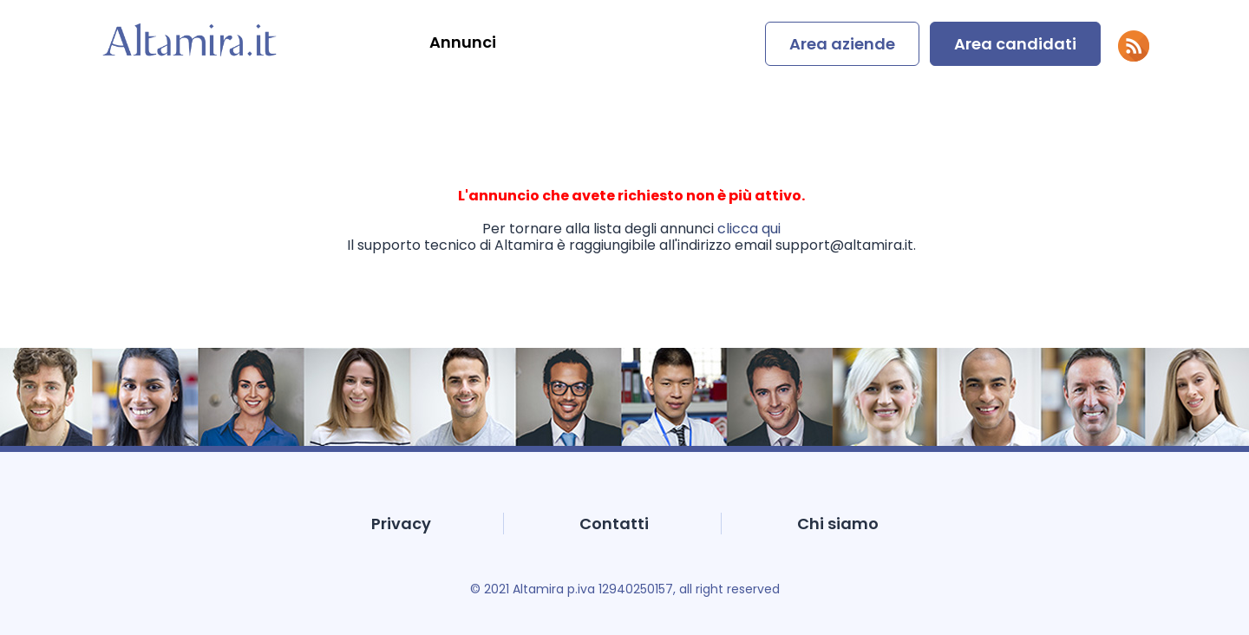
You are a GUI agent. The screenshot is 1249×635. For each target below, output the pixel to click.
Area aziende (842, 44)
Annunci (462, 42)
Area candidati (1015, 44)
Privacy (401, 523)
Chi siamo (838, 523)
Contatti (614, 523)
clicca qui (749, 229)
